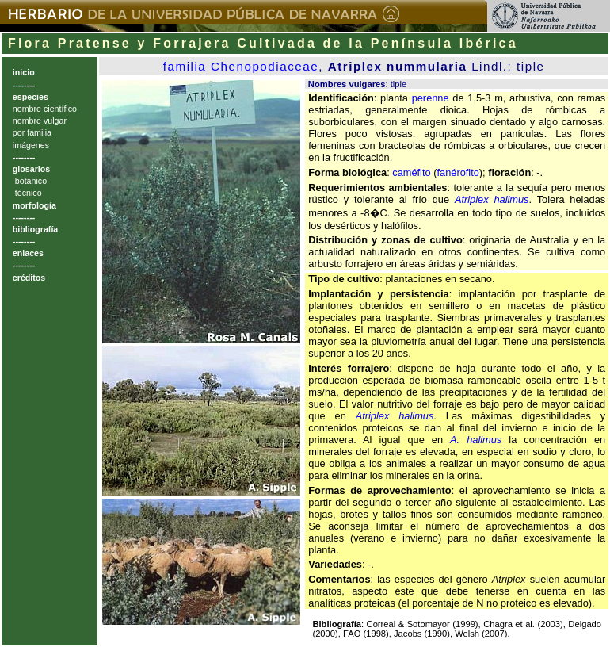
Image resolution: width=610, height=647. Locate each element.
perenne (430, 98)
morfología (34, 205)
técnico (27, 192)
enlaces (28, 253)
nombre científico (45, 108)
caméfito (411, 172)
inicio (24, 72)
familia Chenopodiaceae (240, 66)
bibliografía (35, 229)
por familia (32, 132)
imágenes (31, 145)
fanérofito (457, 172)
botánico (30, 181)
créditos (29, 277)
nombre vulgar (40, 120)
